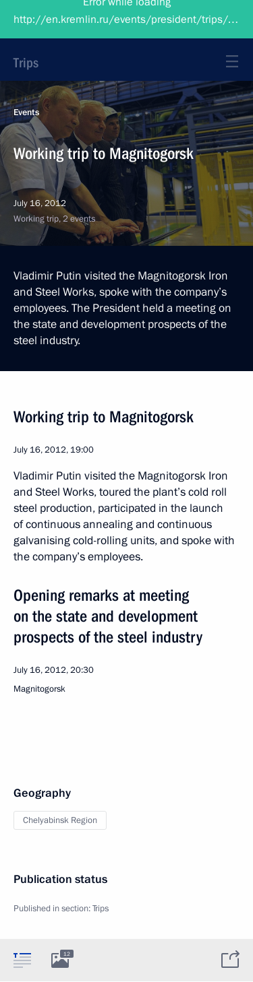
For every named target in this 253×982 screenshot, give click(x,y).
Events (26, 112)
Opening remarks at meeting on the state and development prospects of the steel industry (107, 616)
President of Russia (64, 20)
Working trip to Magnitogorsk (103, 416)
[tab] (22, 960)
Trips (25, 63)
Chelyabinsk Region (60, 820)
